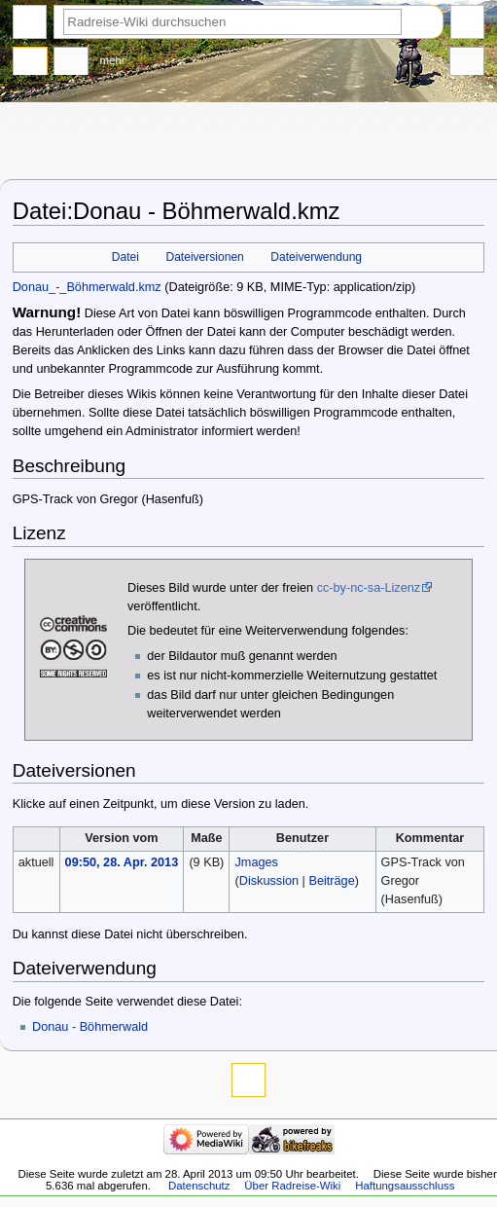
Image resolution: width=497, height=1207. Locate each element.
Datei (125, 257)
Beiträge (331, 881)
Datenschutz (199, 1185)
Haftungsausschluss (404, 1185)
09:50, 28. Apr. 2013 (122, 862)
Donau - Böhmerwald (90, 1027)
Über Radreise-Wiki (292, 1185)
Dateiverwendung (316, 257)
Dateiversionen (204, 257)
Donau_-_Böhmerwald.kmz (87, 287)
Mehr (112, 60)
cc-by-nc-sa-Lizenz (368, 588)
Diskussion (269, 881)
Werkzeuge (466, 63)
